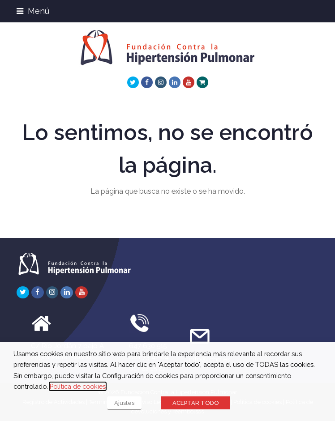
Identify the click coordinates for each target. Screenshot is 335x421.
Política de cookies (78, 386)
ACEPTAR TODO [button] (195, 403)
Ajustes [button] (124, 403)
